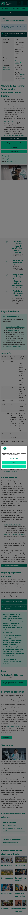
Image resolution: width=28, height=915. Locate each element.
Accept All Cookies (14, 466)
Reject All (14, 462)
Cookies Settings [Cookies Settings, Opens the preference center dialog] (14, 458)
